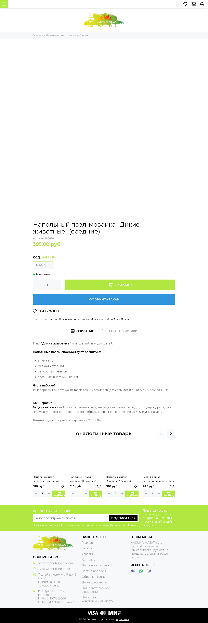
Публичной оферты (123, 524)
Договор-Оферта (94, 582)
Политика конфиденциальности (98, 599)
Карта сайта (122, 619)
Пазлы (125, 319)
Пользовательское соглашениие (95, 590)
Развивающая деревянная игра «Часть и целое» (158, 479)
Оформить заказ (104, 299)
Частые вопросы (94, 571)
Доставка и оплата (95, 565)
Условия (88, 554)
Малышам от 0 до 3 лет (105, 319)
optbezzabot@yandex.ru (55, 563)
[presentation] (161, 433)
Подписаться (123, 518)
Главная (87, 542)
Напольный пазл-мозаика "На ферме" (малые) (82, 479)
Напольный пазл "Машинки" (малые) (118, 478)
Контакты (88, 560)
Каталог (53, 319)
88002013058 (45, 557)
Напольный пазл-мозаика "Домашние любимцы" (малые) (46, 479)
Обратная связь (93, 577)
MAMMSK (43, 265)
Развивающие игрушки (74, 319)
